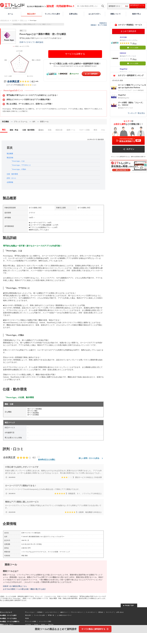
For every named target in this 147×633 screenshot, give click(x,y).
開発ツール (23, 20)
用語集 (27, 618)
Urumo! (36, 624)
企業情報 (10, 182)
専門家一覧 (51, 615)
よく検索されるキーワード (64, 615)
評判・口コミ (11, 178)
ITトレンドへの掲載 (30, 621)
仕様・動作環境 (12, 174)
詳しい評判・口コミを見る (91, 458)
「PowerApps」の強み (18, 169)
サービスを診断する (75, 54)
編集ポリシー (64, 612)
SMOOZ (123, 53)
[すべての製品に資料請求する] (95, 629)
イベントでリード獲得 (45, 621)
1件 (135, 44)
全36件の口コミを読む (46, 459)
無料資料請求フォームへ (137, 6)
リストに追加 (132, 47)
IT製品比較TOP (4, 20)
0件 (135, 59)
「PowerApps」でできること (21, 165)
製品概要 (10, 153)
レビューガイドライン (51, 612)
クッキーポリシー (91, 612)
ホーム (10, 14)
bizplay (43, 624)
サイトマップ (109, 612)
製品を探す (31, 14)
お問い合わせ (120, 612)
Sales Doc (51, 624)
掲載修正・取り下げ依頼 (99, 25)
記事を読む (73, 14)
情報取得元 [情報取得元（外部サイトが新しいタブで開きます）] (103, 23)
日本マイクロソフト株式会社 (31, 42)
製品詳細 (10, 157)
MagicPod (123, 69)
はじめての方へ (95, 14)
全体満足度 (13, 81)
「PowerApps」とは (17, 161)
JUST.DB (123, 37)
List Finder (28, 624)
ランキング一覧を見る (136, 113)
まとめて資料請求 (91, 74)
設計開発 (14, 20)
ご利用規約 (39, 612)
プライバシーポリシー (77, 612)
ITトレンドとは (29, 612)
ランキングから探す (52, 14)
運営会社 (100, 612)
